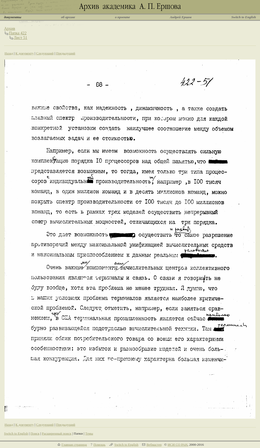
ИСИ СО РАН (177, 444)
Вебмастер (154, 444)
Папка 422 (18, 33)
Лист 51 (20, 37)
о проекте (122, 17)
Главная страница (74, 444)
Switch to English (243, 17)
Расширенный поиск (56, 433)
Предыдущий (65, 53)
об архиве (68, 17)
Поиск (35, 433)
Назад (9, 53)
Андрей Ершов (181, 17)
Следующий (44, 53)
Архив (9, 28)
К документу (24, 53)
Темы (89, 433)
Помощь (99, 444)
